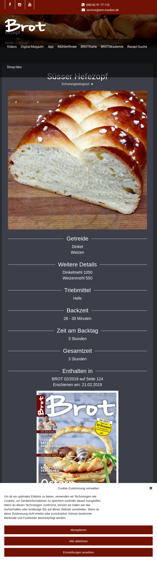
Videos (12, 47)
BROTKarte (89, 47)
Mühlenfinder (67, 47)
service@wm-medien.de (102, 10)
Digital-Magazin (32, 47)
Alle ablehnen (78, 541)
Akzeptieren (78, 530)
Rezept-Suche (137, 47)
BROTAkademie (112, 47)
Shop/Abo (14, 67)
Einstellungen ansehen (78, 552)
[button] (151, 488)
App (51, 47)
